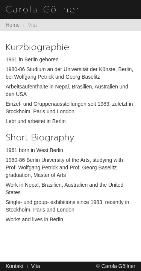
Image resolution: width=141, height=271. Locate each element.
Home (13, 25)
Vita (35, 266)
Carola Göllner (43, 9)
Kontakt (14, 266)
